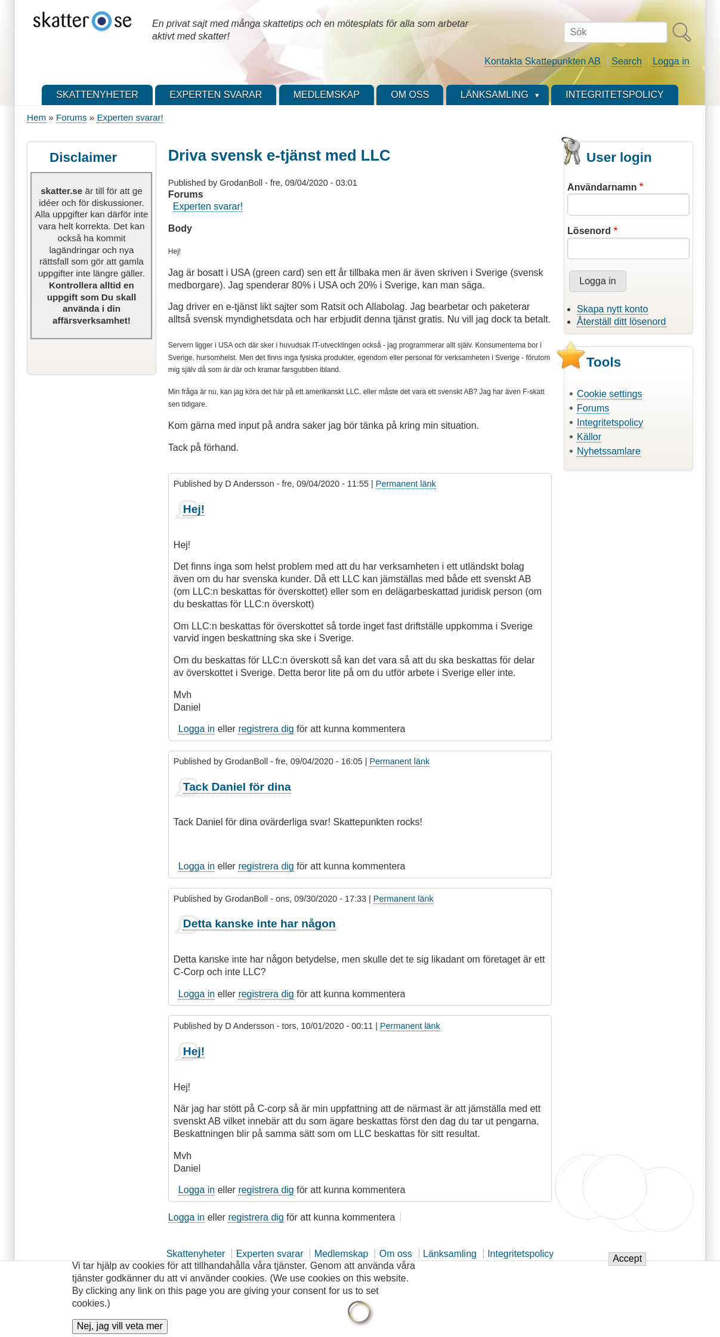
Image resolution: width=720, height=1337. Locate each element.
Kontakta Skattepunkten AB (542, 61)
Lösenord (589, 231)
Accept (627, 1266)
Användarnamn (601, 187)
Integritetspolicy (610, 422)
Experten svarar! (130, 117)
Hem (36, 117)
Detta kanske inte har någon (259, 923)
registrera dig (265, 729)
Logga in (671, 61)
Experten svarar (270, 1254)
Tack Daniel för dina (237, 786)
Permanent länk (406, 483)
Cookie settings (609, 394)
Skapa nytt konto (612, 309)
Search (626, 61)
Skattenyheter (195, 1254)
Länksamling (450, 1254)
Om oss (395, 1254)
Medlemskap (341, 1254)
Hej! (194, 509)
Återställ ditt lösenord (621, 321)
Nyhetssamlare (609, 451)
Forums (71, 117)
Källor (589, 437)
